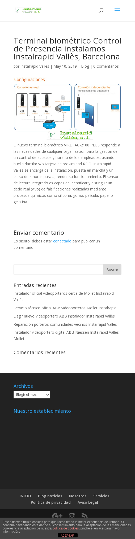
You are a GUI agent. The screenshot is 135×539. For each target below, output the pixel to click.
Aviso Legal (88, 502)
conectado (62, 241)
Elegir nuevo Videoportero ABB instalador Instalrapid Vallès (64, 316)
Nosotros (77, 495)
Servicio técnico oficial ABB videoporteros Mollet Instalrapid (65, 307)
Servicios (101, 495)
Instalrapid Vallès (34, 66)
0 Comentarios (106, 66)
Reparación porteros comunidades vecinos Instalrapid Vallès (65, 324)
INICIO (25, 495)
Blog (85, 66)
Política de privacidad (51, 502)
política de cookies (65, 528)
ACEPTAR (67, 535)
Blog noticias (50, 495)
